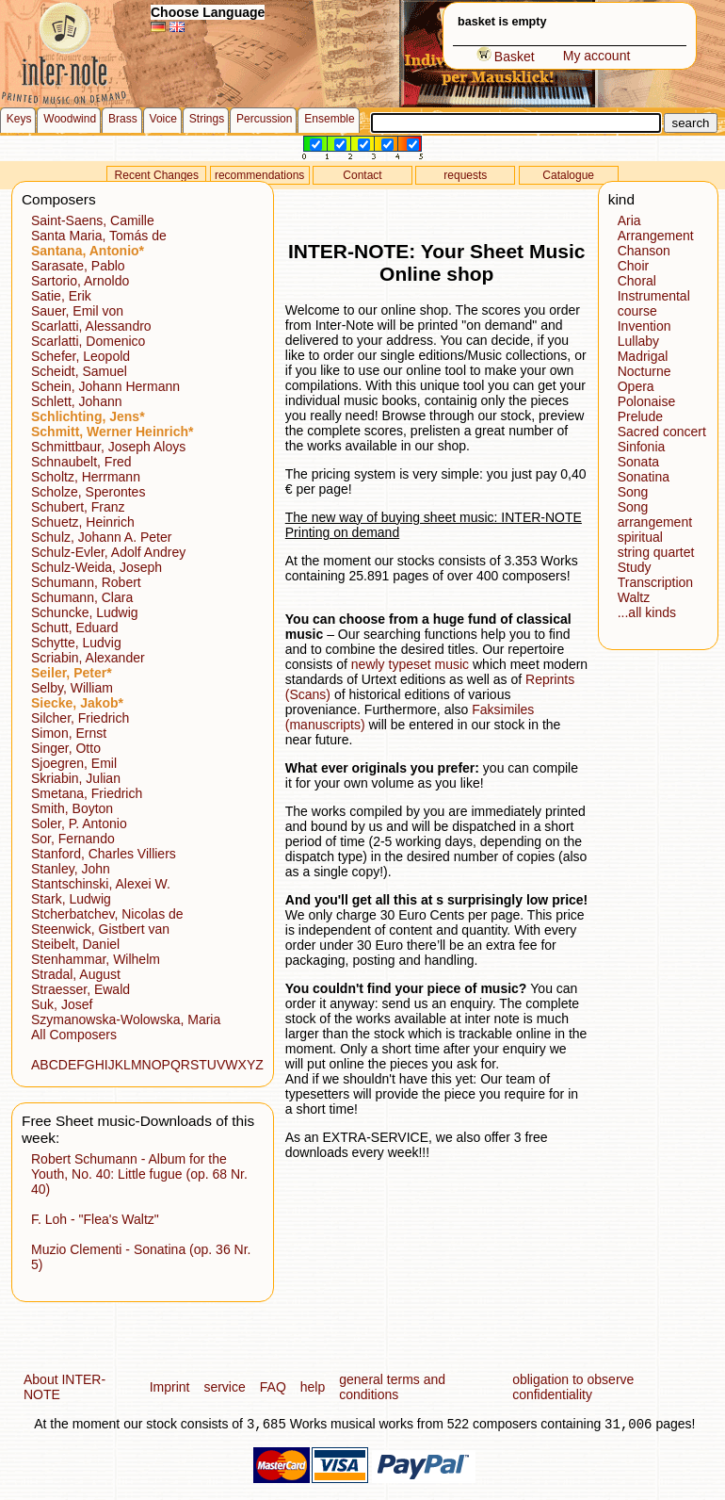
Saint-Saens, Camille (92, 220)
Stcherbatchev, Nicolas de (107, 913)
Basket (505, 56)
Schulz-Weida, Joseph (96, 567)
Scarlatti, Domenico (88, 341)
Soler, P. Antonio (79, 823)
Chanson (644, 250)
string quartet (656, 552)
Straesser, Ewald (80, 989)
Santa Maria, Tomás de (99, 235)
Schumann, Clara (82, 597)
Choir (633, 265)
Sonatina (643, 476)
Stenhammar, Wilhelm (95, 959)
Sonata (638, 461)
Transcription (655, 582)
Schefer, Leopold (80, 356)
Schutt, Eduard (75, 627)
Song (633, 491)
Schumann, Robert (86, 582)
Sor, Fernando (73, 838)
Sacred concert (662, 431)
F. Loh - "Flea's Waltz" (95, 1219)
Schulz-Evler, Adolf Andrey (108, 552)
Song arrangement (655, 514)
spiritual (640, 537)
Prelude (640, 416)
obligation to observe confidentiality (573, 1387)
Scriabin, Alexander (88, 657)
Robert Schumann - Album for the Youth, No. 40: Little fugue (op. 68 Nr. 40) (139, 1174)
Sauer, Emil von (77, 310)
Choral (637, 280)
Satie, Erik (61, 295)
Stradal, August (76, 974)
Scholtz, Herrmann (85, 476)
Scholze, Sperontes (88, 491)
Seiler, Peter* (71, 672)
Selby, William (72, 687)
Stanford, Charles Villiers (103, 853)
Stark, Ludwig (71, 898)
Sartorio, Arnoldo (80, 280)
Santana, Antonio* (87, 250)
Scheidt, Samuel (79, 371)
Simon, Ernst (68, 733)
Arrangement (656, 235)
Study (635, 567)
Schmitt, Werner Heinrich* (112, 431)
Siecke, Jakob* (77, 702)
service (224, 1386)
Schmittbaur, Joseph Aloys (108, 446)
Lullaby (638, 341)
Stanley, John (70, 868)
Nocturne (644, 371)
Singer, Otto (66, 748)
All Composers (74, 1034)
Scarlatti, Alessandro (91, 326)
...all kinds (647, 612)
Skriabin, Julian (76, 778)
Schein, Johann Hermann (105, 386)
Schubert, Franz (78, 506)
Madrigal (643, 356)
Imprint (170, 1386)
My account (597, 55)
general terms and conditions (392, 1387)
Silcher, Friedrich (80, 718)
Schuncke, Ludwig (84, 612)
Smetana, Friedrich (86, 793)
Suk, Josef (61, 1004)
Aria (629, 220)
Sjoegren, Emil (74, 763)
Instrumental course (654, 303)
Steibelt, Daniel (75, 944)
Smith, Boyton (72, 808)
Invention (644, 326)
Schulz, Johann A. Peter (101, 537)
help (312, 1386)
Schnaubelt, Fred (81, 461)
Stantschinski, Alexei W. (100, 883)
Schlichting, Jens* (88, 416)
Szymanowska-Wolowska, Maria (125, 1019)
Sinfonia (642, 446)
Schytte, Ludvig (76, 642)
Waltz (634, 597)
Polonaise (647, 401)
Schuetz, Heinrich (83, 522)
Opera (636, 386)
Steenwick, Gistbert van (100, 929)
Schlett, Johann (76, 401)
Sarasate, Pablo (78, 265)
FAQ (273, 1386)
